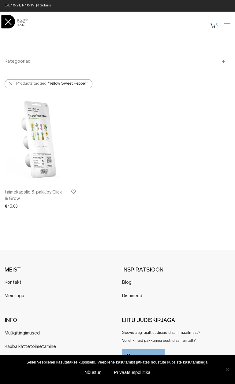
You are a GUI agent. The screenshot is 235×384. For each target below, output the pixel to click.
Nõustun (93, 372)
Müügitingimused (22, 333)
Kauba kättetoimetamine (30, 347)
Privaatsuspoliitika (132, 372)
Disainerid (132, 296)
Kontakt (13, 282)
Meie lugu (14, 296)
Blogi (127, 282)
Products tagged (52, 84)
